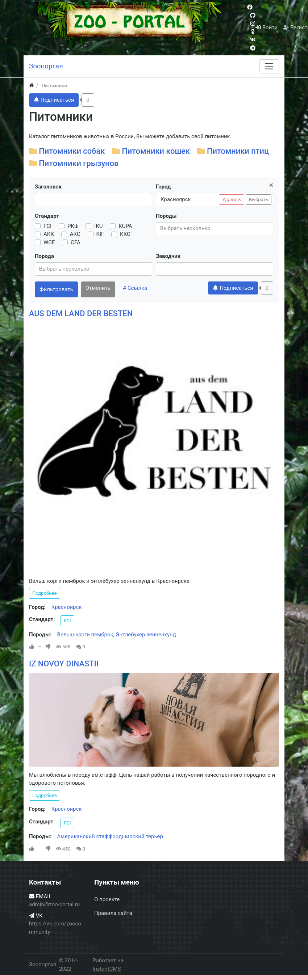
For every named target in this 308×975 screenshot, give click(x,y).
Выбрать (258, 199)
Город (163, 186)
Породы (166, 216)
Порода (44, 256)
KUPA (125, 226)
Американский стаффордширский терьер (110, 836)
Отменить (98, 288)
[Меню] (269, 66)
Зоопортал (42, 964)
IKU (98, 226)
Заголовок (48, 186)
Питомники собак (72, 151)
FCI (47, 226)
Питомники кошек (156, 151)
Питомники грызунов (78, 163)
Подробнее (44, 593)
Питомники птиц (238, 151)
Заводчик (168, 256)
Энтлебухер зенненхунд (146, 634)
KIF (100, 234)
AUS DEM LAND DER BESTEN (81, 313)
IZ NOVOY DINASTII (64, 663)
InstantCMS (106, 969)
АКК (48, 234)
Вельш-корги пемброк (85, 634)
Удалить (231, 199)
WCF (49, 242)
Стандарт (47, 216)
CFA (75, 242)
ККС (125, 234)
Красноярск (66, 607)
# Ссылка (135, 288)
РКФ (73, 226)
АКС (75, 234)
